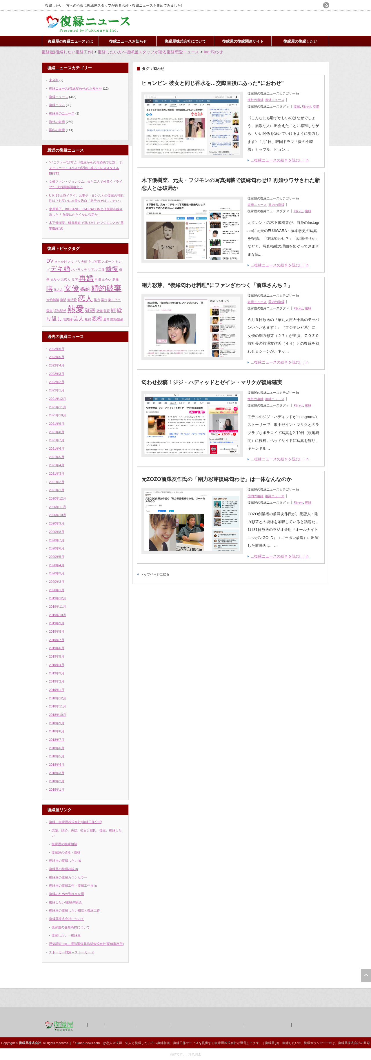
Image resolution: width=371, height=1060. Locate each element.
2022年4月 (56, 365)
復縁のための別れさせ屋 (66, 894)
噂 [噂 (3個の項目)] (49, 288)
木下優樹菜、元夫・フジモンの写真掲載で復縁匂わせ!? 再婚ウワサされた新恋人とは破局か (230, 184)
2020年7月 (56, 540)
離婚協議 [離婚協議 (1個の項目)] (116, 319)
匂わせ (306, 106)
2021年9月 (56, 423)
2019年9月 (56, 623)
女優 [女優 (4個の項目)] (71, 288)
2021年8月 (56, 432)
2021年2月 (56, 482)
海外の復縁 (255, 99)
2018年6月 (56, 748)
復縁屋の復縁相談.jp (63, 869)
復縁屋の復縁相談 (64, 844)
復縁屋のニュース (61, 113)
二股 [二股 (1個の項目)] (101, 269)
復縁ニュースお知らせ (128, 41)
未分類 (54, 80)
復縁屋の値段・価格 (66, 852)
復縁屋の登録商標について (71, 927)
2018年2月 (56, 781)
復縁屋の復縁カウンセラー (68, 877)
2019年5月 (56, 656)
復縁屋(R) (272, 1043)
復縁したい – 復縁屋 (66, 935)
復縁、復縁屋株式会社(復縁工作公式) (75, 822)
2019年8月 (56, 631)
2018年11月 (57, 706)
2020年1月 (56, 590)
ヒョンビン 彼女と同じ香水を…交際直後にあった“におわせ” (212, 83)
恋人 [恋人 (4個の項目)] (85, 298)
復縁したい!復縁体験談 (65, 902)
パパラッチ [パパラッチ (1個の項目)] (79, 269)
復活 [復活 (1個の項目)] (63, 300)
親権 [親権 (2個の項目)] (97, 319)
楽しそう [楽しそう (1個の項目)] (114, 300)
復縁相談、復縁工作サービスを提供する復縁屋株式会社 (197, 1043)
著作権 (95, 1025)
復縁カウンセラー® (318, 1043)
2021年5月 (56, 457)
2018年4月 (56, 764)
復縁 (297, 106)
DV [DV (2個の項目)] (50, 261)
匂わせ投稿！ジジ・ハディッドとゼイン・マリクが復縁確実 (211, 382)
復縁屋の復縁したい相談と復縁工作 (74, 910)
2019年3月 (56, 673)
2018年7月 (56, 739)
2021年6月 (56, 448)
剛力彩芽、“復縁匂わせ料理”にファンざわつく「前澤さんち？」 (217, 285)
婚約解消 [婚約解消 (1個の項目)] (52, 300)
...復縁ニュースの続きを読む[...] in (280, 160)
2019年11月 (57, 606)
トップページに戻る (155, 574)
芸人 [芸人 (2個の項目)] (78, 319)
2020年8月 (56, 531)
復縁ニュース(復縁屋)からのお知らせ (75, 88)
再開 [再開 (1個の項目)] (97, 279)
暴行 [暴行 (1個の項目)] (104, 300)
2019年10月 (57, 615)
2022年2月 (56, 382)
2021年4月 (56, 465)
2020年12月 (57, 498)
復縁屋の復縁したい (300, 41)
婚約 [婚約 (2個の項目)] (85, 289)
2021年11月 (57, 407)
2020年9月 (56, 523)
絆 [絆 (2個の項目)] (113, 310)
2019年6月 (56, 648)
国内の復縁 (276, 204)
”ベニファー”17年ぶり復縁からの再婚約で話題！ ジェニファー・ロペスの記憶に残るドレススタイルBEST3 (86, 168)
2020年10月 (57, 515)
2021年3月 (56, 473)
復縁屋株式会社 (120, 1025)
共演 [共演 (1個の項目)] (74, 279)
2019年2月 (56, 681)
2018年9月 (56, 723)
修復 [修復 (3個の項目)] (112, 268)
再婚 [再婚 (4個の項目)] (86, 278)
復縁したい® (291, 1043)
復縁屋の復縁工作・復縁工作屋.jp (73, 885)
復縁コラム (57, 105)
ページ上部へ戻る (366, 975)
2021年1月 (56, 490)
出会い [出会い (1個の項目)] (106, 279)
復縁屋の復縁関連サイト (243, 41)
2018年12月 (57, 698)
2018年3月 (56, 773)
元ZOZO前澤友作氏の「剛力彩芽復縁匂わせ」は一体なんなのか (216, 479)
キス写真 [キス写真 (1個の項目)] (94, 261)
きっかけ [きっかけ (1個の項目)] (60, 261)
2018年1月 (56, 789)
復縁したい (143, 1043)
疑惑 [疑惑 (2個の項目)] (90, 310)
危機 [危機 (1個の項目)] (115, 279)
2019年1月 (56, 689)
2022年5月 (56, 357)
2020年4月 (56, 565)
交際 (316, 106)
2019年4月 (56, 665)
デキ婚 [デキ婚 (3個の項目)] (60, 268)
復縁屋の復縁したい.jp (65, 860)
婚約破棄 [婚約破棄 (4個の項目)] (106, 288)
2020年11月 (57, 507)
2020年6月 (56, 548)
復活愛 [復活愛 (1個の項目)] (72, 300)
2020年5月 (56, 556)
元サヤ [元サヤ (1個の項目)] (55, 279)
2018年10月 (57, 714)
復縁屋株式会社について (185, 41)
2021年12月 (57, 398)
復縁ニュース (274, 99)
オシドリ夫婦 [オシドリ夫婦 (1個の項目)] (77, 261)
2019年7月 (56, 640)
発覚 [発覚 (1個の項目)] (99, 311)
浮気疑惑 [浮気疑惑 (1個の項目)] (60, 311)
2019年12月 (57, 598)
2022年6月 (56, 349)
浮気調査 (194, 1054)
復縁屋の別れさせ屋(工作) (267, 1025)
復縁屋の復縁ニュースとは (70, 41)
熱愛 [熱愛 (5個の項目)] (75, 309)
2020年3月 (56, 573)
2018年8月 (56, 731)
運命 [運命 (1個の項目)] (106, 319)
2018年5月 (56, 756)
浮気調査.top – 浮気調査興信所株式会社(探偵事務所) (86, 943)
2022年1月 (56, 390)
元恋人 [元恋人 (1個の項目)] (65, 279)
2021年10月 (57, 415)
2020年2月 (56, 581)
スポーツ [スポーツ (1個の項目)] (108, 261)
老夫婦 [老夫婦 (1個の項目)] (67, 319)
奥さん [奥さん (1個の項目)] (58, 289)
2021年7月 (56, 440)
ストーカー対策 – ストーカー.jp (71, 952)
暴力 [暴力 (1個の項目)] (97, 300)
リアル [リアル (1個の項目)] (92, 269)
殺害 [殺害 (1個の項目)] (49, 311)
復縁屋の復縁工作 (153, 1025)
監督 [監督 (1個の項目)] (106, 311)
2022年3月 (56, 373)
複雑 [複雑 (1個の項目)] (88, 319)
